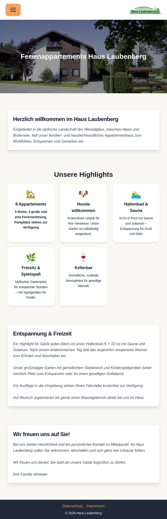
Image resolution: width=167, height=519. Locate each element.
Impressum (95, 506)
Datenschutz (72, 506)
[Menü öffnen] (13, 10)
